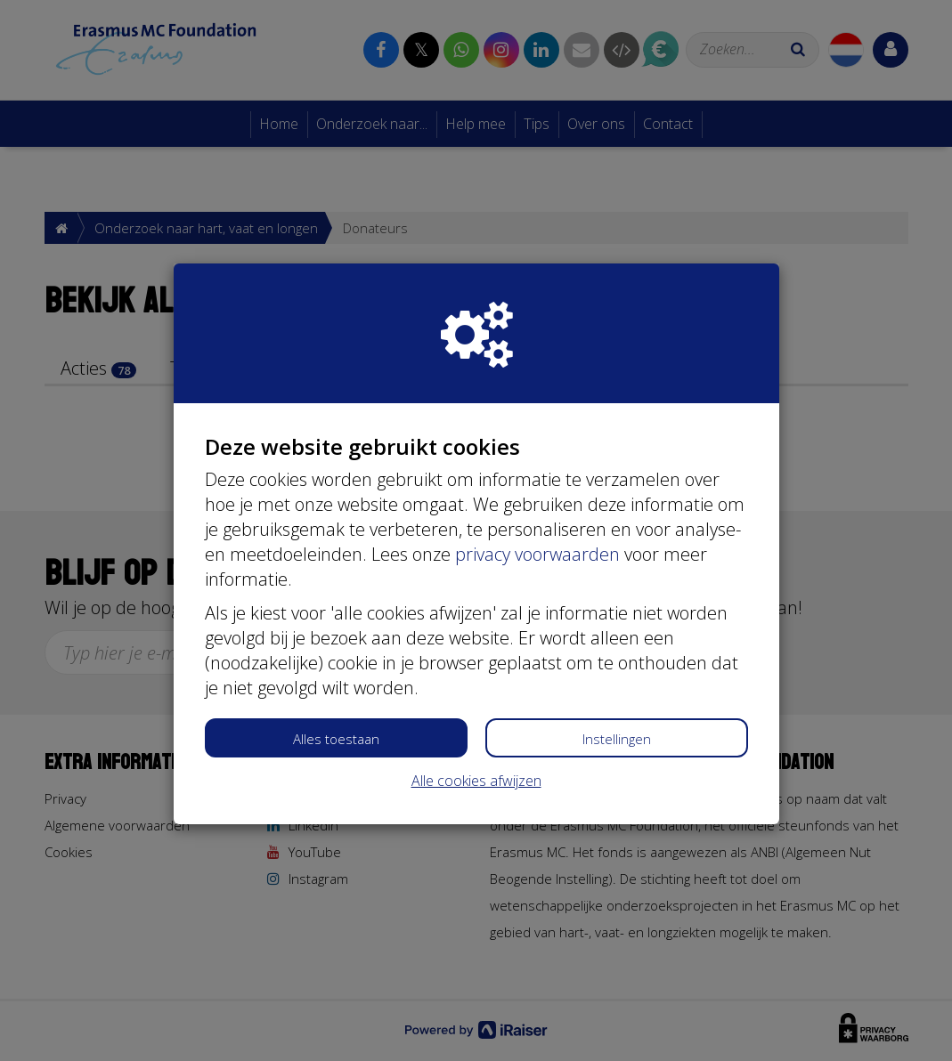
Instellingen (616, 739)
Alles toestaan (336, 739)
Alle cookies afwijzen (476, 780)
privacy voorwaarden (537, 554)
